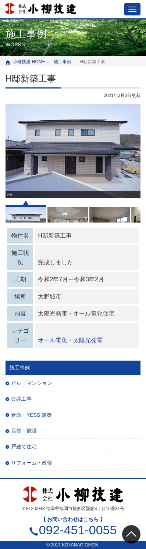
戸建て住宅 (24, 446)
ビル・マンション (31, 383)
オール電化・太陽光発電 (70, 340)
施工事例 (19, 368)
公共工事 (21, 399)
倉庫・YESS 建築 (31, 415)
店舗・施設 (24, 431)
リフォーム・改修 (31, 463)
